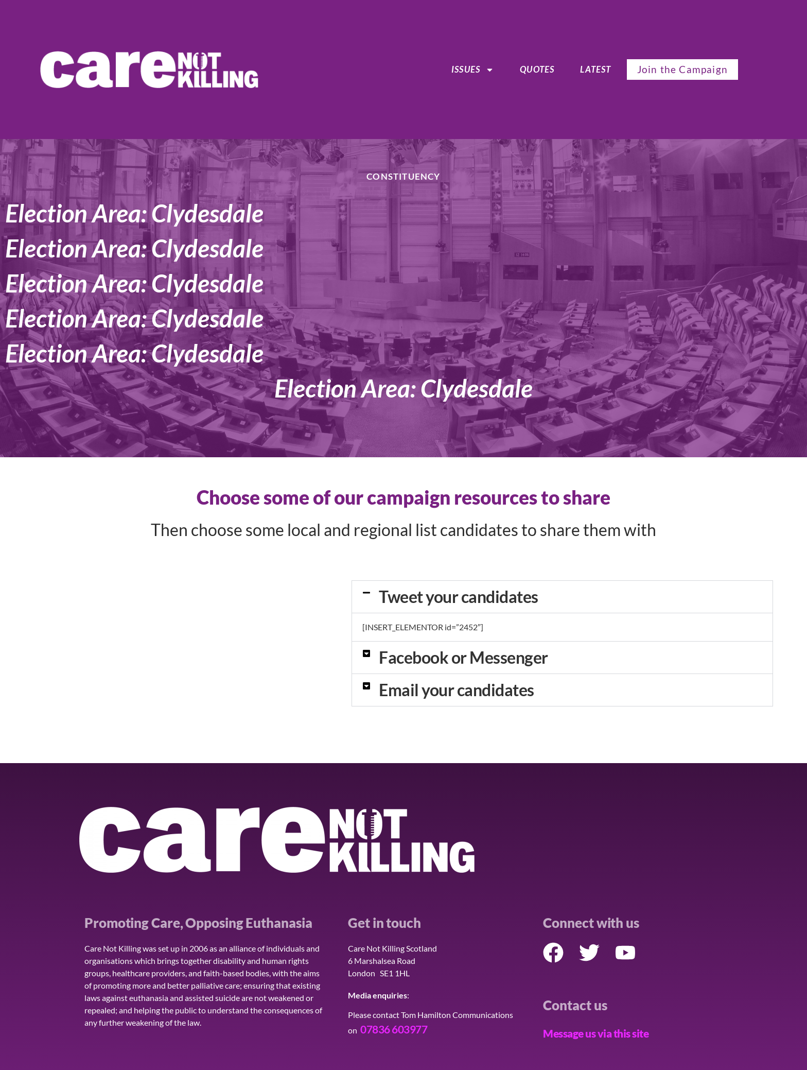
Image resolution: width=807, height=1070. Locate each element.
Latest (595, 69)
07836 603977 (393, 1029)
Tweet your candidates (458, 596)
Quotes (537, 69)
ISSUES (472, 69)
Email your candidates (456, 690)
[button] (562, 597)
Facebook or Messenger (463, 657)
